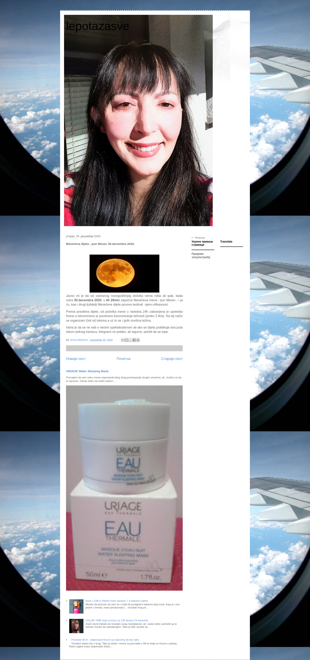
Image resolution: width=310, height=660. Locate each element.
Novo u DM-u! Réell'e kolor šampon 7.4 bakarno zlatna (116, 600)
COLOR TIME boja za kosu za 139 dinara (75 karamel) (116, 620)
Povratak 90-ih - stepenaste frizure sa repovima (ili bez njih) (105, 639)
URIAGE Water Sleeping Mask (87, 371)
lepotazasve (97, 26)
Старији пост (172, 359)
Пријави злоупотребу (201, 255)
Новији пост (76, 359)
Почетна (123, 359)
